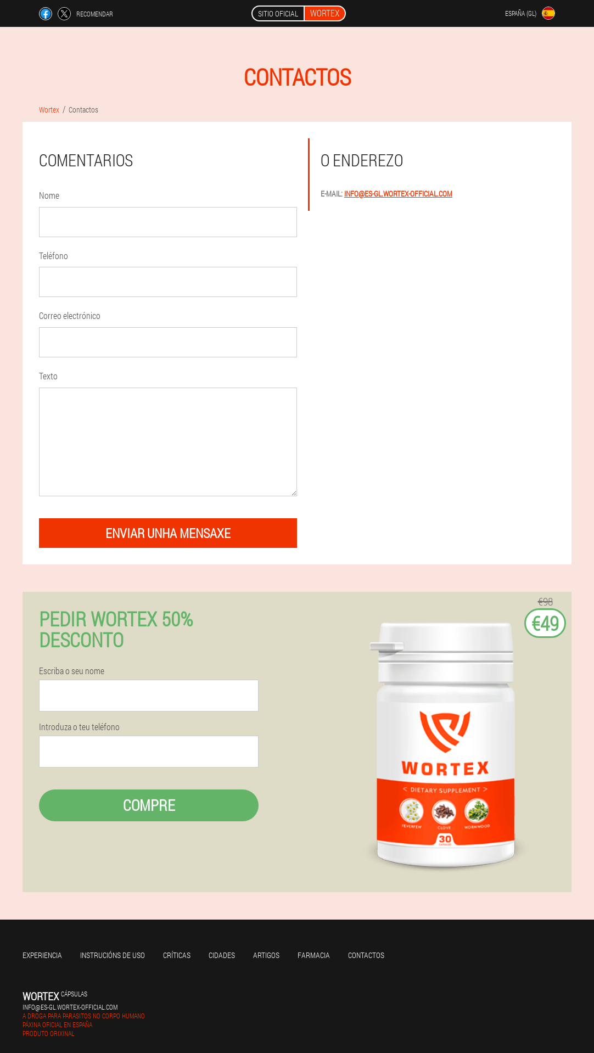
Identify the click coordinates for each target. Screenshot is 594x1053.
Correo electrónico (69, 315)
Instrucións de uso (112, 955)
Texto (48, 376)
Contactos (366, 955)
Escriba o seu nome (71, 670)
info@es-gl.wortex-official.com (398, 193)
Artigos (266, 955)
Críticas (176, 955)
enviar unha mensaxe (168, 533)
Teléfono (53, 255)
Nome (49, 195)
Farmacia (314, 955)
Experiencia (42, 955)
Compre (149, 805)
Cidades (222, 955)
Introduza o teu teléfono (79, 726)
